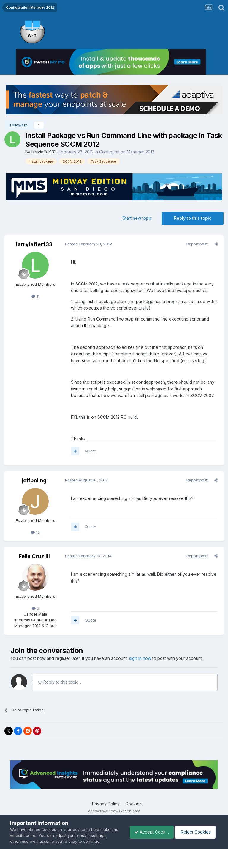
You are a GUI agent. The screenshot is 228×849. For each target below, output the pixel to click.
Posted (87, 243)
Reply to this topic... (59, 682)
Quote (89, 450)
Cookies (133, 803)
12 (35, 532)
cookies (49, 829)
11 (35, 296)
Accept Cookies (148, 831)
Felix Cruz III (34, 556)
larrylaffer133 (43, 151)
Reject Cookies (196, 831)
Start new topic (137, 218)
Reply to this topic (192, 218)
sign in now (140, 658)
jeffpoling (34, 480)
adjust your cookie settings (88, 835)
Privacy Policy (106, 803)
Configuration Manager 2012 (126, 151)
